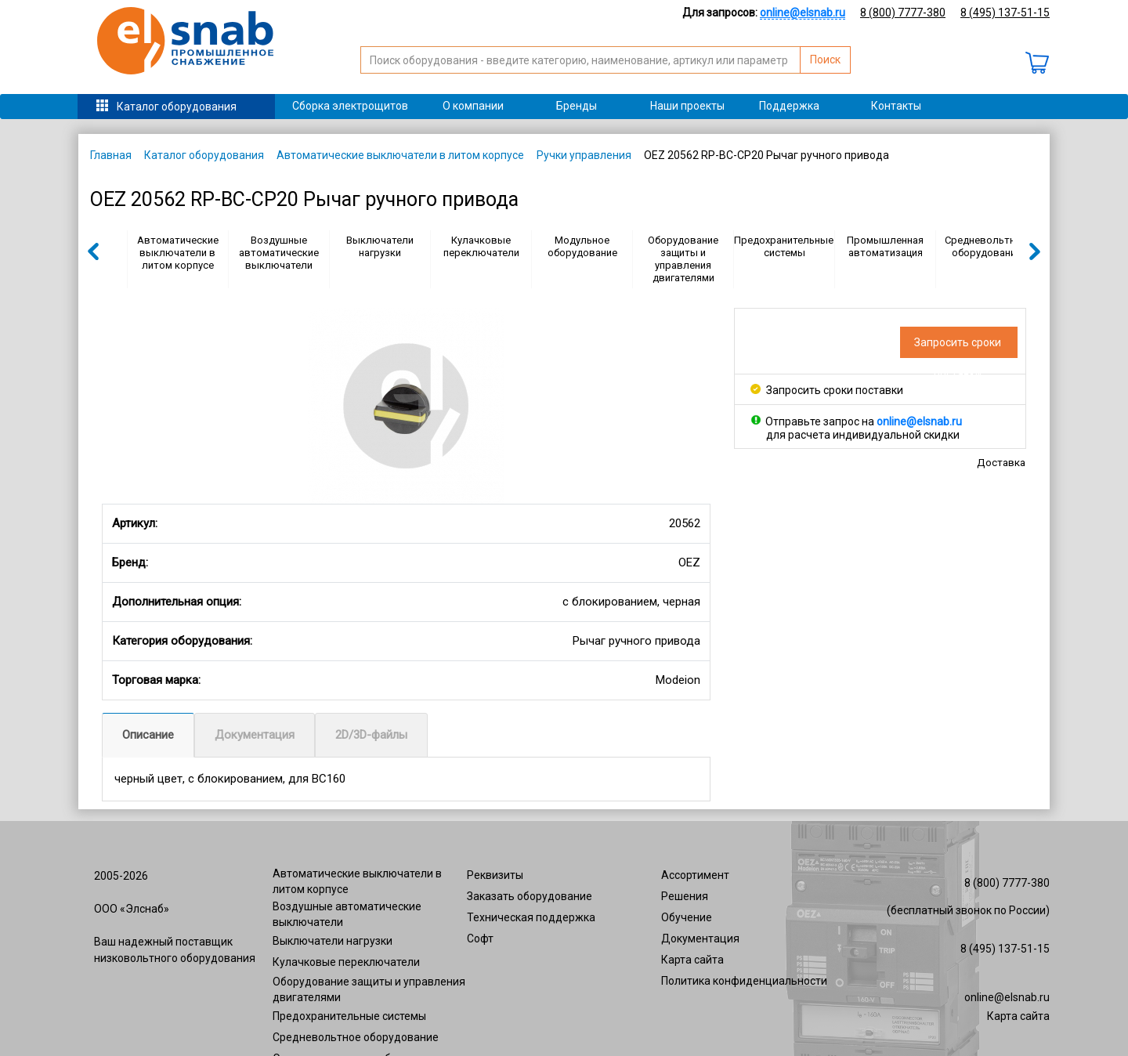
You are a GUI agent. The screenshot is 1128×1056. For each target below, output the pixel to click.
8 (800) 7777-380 (902, 12)
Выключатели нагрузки (380, 246)
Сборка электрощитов (350, 105)
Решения (684, 896)
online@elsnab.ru (1007, 997)
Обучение (686, 917)
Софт (480, 938)
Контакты (896, 105)
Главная (111, 155)
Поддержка (789, 105)
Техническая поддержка (531, 917)
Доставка (1001, 462)
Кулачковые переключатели (481, 246)
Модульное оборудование (582, 246)
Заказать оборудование (529, 896)
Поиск (825, 59)
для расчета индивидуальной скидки (863, 435)
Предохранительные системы (783, 246)
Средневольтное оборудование (986, 246)
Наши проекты (687, 105)
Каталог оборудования (177, 106)
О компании (473, 105)
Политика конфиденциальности (744, 981)
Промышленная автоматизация (885, 246)
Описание (148, 735)
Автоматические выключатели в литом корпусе (400, 155)
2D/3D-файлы (371, 735)
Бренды (576, 105)
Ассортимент (695, 875)
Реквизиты (495, 875)
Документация (255, 735)
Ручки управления (584, 155)
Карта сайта (692, 959)
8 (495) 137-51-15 (1005, 12)
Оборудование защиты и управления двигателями (683, 259)
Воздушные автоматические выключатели (279, 252)
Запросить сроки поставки (826, 390)
